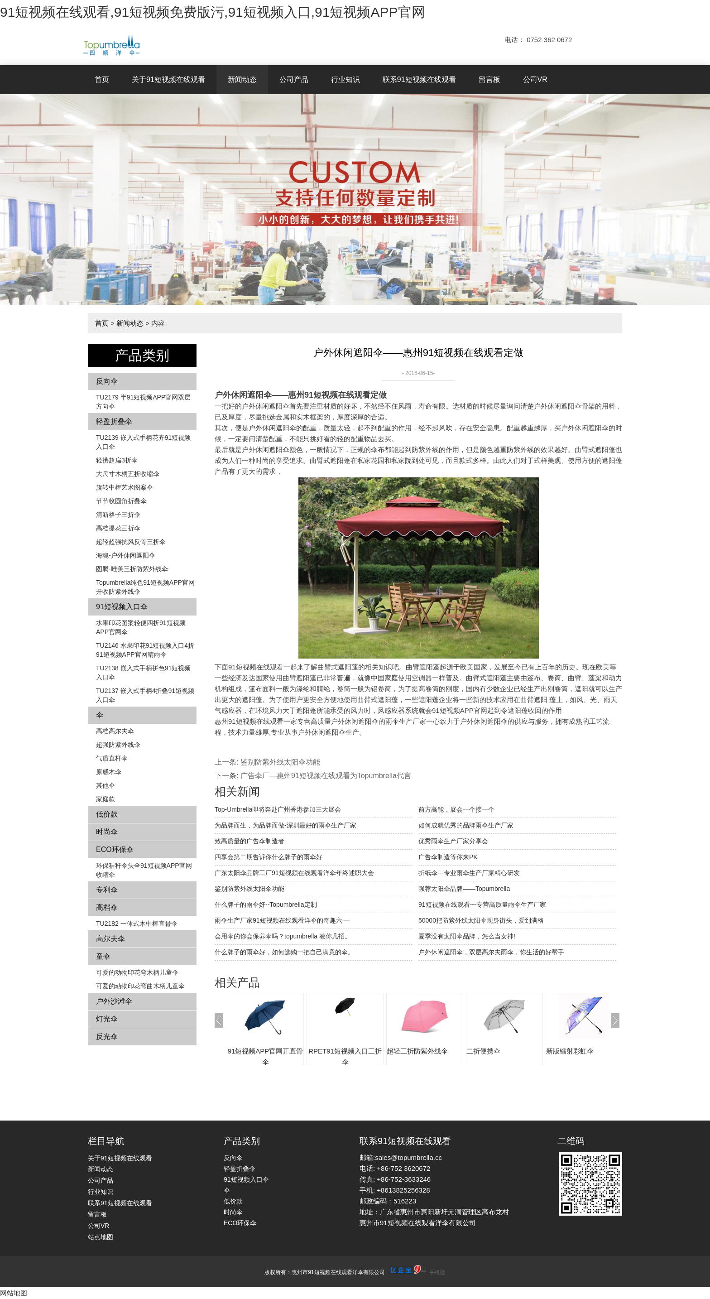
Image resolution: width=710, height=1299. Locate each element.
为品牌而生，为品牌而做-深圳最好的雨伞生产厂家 (285, 825)
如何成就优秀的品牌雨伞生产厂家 (465, 825)
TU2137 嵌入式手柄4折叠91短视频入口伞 (145, 695)
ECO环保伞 (115, 849)
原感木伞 (108, 771)
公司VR (535, 79)
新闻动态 (242, 79)
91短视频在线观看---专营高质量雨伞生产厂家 (482, 904)
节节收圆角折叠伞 (121, 501)
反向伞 (107, 381)
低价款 (107, 814)
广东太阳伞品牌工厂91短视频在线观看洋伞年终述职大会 (294, 872)
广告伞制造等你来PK (448, 857)
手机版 (437, 1272)
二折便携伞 (483, 1051)
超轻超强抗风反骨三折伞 (131, 541)
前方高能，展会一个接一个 (456, 809)
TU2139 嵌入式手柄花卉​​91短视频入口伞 (143, 442)
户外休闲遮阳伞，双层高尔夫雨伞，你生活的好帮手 (491, 952)
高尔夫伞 (110, 939)
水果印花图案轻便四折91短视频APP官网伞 (141, 627)
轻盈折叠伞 (114, 421)
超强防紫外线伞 (118, 744)
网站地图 (13, 1293)
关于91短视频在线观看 (168, 79)
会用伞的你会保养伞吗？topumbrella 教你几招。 (283, 936)
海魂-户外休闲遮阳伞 (125, 555)
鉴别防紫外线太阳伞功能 (280, 762)
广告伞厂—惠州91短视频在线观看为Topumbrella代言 (325, 775)
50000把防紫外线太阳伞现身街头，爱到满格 (481, 920)
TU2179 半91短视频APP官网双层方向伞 (143, 402)
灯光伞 (107, 1019)
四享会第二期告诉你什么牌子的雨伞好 (268, 857)
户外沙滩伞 (114, 1001)
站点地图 (100, 1237)
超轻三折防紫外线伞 (417, 1051)
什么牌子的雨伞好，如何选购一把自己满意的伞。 (284, 952)
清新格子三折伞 (118, 514)
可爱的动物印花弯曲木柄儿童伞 (140, 986)
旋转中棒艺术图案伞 (124, 487)
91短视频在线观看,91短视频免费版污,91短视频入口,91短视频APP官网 (212, 12)
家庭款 (105, 799)
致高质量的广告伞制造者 (249, 841)
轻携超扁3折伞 (117, 460)
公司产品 (293, 79)
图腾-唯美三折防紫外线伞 (132, 569)
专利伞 (107, 890)
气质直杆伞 (112, 758)
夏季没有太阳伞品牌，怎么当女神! (466, 936)
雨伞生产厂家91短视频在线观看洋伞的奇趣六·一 (282, 920)
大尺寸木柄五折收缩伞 (127, 473)
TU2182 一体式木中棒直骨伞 (137, 923)
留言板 (489, 79)
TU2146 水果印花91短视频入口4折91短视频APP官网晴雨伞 (145, 650)
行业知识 (345, 79)
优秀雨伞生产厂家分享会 (453, 841)
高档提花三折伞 (118, 528)
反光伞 (107, 1036)
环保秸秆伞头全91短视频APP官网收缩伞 (144, 870)
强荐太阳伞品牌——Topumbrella (464, 888)
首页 (102, 79)
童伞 (103, 956)
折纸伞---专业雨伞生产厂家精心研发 (469, 872)
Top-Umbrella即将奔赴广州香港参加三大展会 (278, 809)
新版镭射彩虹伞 (570, 1051)
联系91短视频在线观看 (419, 79)
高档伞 (107, 907)
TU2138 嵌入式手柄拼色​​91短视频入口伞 (143, 672)
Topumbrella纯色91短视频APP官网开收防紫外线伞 (145, 587)
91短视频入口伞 (122, 607)
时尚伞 (107, 832)
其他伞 (105, 785)
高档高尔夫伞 (115, 731)
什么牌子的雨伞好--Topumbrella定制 (266, 904)
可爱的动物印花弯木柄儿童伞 (137, 972)
